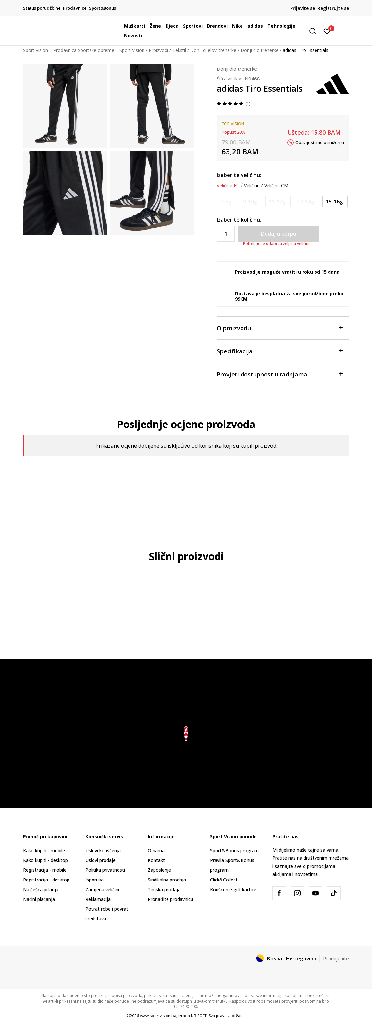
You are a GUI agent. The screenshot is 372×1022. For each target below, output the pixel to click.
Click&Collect (224, 880)
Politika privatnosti (105, 870)
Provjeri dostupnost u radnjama (279, 373)
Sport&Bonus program (234, 850)
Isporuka (94, 880)
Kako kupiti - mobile (44, 850)
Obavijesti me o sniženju (319, 142)
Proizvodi (158, 50)
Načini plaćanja (39, 899)
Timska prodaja (164, 889)
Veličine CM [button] (276, 185)
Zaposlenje (159, 870)
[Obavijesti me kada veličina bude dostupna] (226, 201)
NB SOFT (199, 1015)
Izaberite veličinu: (239, 175)
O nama (156, 850)
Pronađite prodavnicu (170, 899)
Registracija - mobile (45, 870)
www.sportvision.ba (158, 1015)
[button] (315, 31)
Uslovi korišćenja (103, 850)
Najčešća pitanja (40, 889)
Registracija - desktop (46, 880)
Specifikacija (279, 350)
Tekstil (179, 50)
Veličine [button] (252, 185)
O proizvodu (279, 327)
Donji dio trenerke (260, 50)
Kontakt (156, 860)
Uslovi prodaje (100, 860)
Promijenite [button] (336, 958)
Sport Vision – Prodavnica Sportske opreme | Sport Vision (83, 50)
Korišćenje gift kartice (233, 889)
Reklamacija (98, 899)
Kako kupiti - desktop (45, 860)
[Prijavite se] (327, 31)
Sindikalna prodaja (167, 880)
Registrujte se (333, 8)
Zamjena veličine (103, 889)
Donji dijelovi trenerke (213, 50)
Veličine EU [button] (228, 185)
